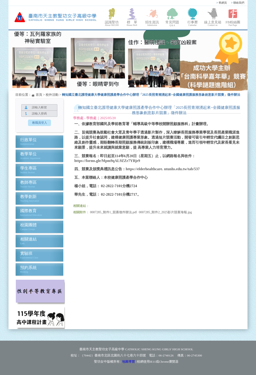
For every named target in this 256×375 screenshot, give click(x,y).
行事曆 (192, 23)
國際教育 (28, 211)
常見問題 (172, 23)
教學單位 (28, 154)
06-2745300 (194, 355)
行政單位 (28, 140)
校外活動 (52, 94)
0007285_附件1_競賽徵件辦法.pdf (113, 212)
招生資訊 (152, 23)
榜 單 (132, 23)
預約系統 (28, 268)
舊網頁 (221, 2)
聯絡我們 (237, 2)
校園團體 (28, 225)
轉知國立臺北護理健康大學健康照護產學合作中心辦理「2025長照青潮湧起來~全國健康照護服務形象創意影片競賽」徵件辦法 (151, 94)
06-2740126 (166, 355)
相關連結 (28, 239)
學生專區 (28, 168)
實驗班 (26, 253)
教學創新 (28, 196)
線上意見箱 (213, 23)
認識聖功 (112, 23)
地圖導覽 (128, 361)
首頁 (39, 94)
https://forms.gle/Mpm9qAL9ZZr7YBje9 (107, 161)
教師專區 (28, 182)
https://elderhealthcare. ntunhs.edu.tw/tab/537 (163, 169)
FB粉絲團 (233, 23)
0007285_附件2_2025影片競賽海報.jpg (165, 212)
